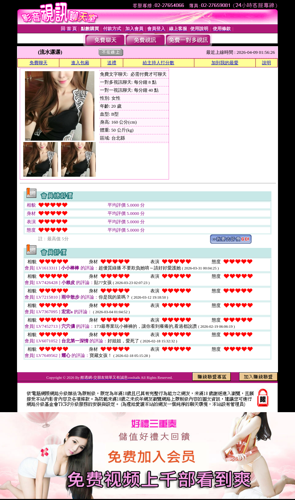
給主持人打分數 (158, 62)
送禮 (111, 62)
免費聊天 (39, 62)
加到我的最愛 (224, 62)
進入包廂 (80, 62)
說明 (266, 62)
